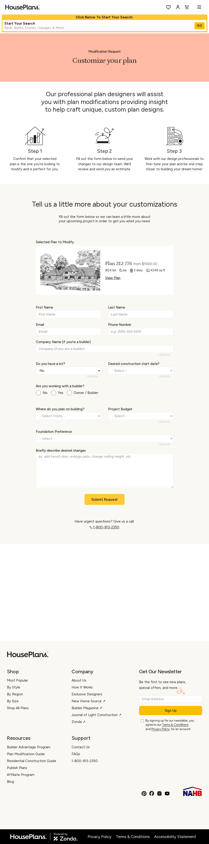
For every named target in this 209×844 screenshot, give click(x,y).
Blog (10, 782)
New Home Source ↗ (89, 701)
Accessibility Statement (175, 836)
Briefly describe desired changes (61, 450)
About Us (79, 680)
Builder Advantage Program (28, 747)
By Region (15, 694)
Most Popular (17, 680)
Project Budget (120, 409)
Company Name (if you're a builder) (63, 342)
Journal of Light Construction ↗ (97, 715)
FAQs (76, 754)
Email (40, 325)
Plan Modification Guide (26, 754)
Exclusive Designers (87, 694)
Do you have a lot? (50, 363)
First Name (44, 307)
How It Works (82, 687)
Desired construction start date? (133, 363)
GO (199, 25)
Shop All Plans (18, 708)
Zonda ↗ (79, 722)
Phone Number (119, 325)
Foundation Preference (54, 431)
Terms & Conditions (175, 724)
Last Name (116, 307)
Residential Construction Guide (31, 761)
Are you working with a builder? (60, 386)
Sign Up (171, 710)
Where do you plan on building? (60, 409)
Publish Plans (17, 768)
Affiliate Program (20, 775)
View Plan (112, 278)
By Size (13, 701)
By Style (13, 687)
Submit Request (104, 499)
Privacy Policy (160, 729)
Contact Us (81, 747)
